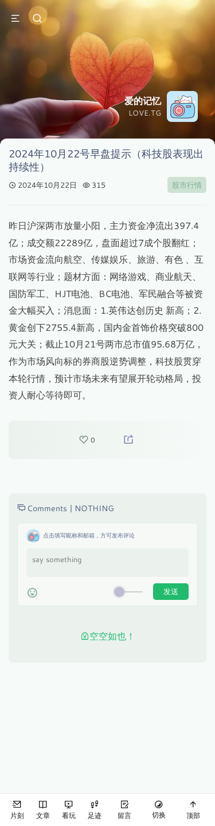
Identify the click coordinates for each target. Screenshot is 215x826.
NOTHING (94, 508)
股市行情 (187, 185)
